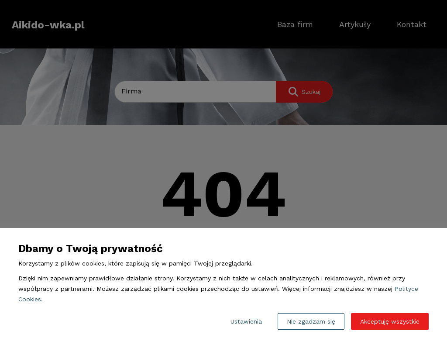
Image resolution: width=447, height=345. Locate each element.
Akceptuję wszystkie (389, 321)
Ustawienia (246, 321)
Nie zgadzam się (311, 321)
